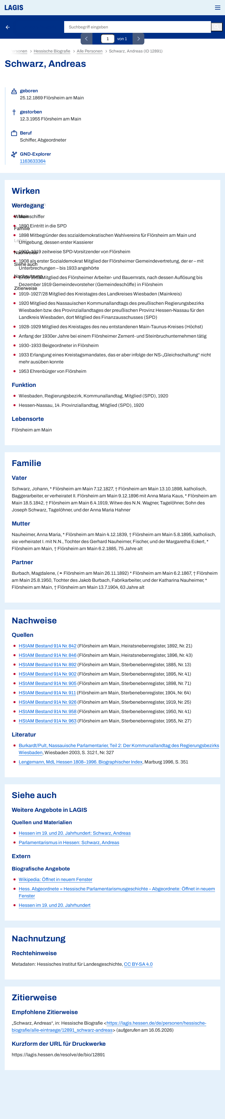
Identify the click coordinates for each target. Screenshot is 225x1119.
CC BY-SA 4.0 (138, 964)
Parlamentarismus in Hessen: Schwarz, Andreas (69, 842)
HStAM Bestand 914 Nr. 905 (47, 683)
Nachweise (26, 252)
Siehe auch (26, 264)
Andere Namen (30, 204)
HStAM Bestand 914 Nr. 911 (47, 692)
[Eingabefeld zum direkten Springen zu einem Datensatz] (108, 38)
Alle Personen (90, 51)
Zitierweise (25, 288)
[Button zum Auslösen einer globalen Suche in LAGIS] (217, 27)
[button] (217, 7)
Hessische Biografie (38, 27)
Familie (22, 228)
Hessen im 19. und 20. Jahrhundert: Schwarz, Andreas (75, 833)
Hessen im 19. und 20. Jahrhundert (55, 905)
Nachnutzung (28, 276)
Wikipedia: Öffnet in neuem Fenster (55, 879)
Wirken (21, 216)
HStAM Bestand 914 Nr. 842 (47, 645)
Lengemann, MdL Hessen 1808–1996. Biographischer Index (80, 761)
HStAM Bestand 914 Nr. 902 (47, 673)
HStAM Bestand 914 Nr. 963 (47, 720)
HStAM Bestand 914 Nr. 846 (47, 655)
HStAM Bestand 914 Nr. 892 (47, 664)
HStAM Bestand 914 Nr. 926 (47, 702)
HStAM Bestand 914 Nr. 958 (47, 711)
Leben (20, 240)
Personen (18, 51)
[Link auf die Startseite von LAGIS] (34, 7)
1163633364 (33, 161)
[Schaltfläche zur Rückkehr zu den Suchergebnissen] (8, 27)
